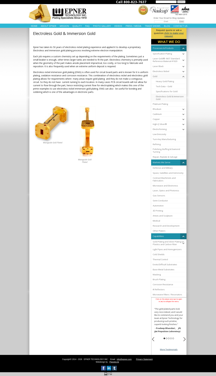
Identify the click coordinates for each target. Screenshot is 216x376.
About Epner (48, 25)
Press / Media (133, 25)
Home (34, 25)
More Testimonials (169, 349)
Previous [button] (153, 339)
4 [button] (171, 338)
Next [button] (184, 339)
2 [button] (166, 338)
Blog (167, 25)
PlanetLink (114, 362)
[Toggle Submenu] (183, 48)
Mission (64, 25)
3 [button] (169, 338)
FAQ (87, 25)
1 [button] (164, 338)
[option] (169, 320)
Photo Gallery (102, 25)
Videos (118, 25)
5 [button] (173, 338)
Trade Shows (152, 25)
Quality (77, 25)
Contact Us (180, 25)
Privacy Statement (144, 359)
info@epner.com (124, 359)
